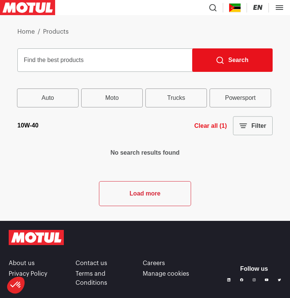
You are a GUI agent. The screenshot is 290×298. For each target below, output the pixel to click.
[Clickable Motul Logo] (27, 7)
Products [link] (56, 32)
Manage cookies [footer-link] (166, 274)
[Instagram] (254, 279)
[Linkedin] (229, 280)
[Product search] (213, 7)
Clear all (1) (210, 126)
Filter (252, 126)
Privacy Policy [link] (28, 274)
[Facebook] (242, 280)
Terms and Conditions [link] (91, 278)
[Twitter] (279, 280)
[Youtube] (266, 280)
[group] (145, 98)
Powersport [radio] (240, 98)
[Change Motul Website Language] (257, 8)
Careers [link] (154, 263)
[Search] (232, 60)
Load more (145, 193)
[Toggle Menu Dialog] (279, 7)
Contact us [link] (91, 263)
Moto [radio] (112, 98)
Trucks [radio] (176, 98)
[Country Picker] (235, 7)
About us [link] (22, 263)
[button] (16, 285)
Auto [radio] (48, 98)
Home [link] (26, 32)
